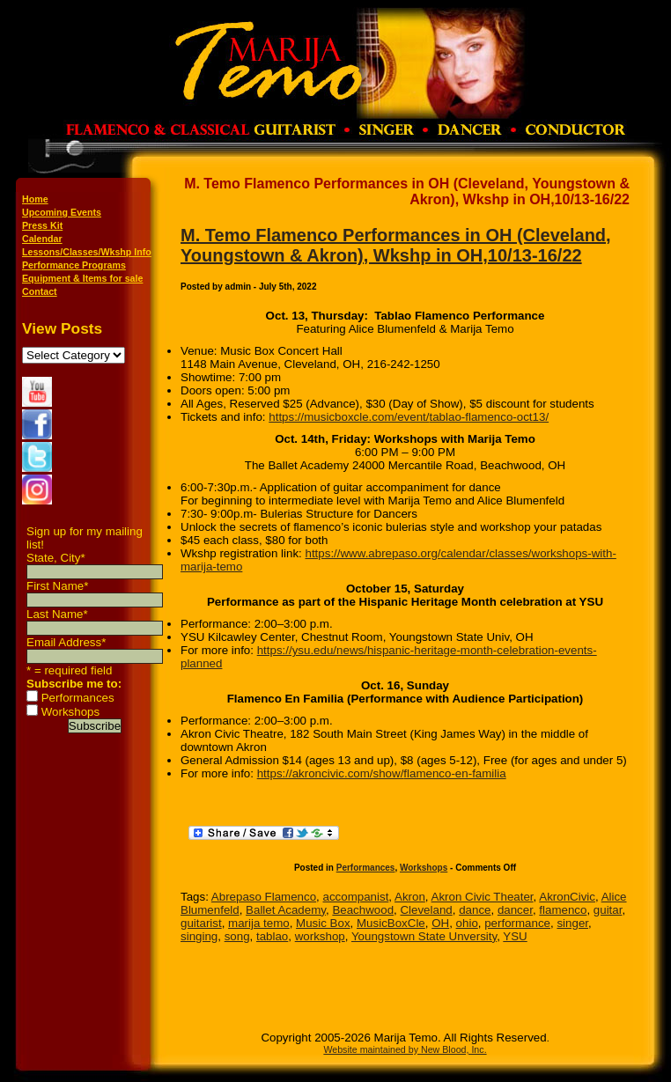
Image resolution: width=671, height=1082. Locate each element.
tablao (272, 936)
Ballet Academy (286, 909)
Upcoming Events (61, 212)
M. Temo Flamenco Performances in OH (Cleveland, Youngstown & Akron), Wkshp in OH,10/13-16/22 (396, 245)
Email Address (66, 642)
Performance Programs (74, 265)
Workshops (70, 711)
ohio (467, 923)
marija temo (259, 923)
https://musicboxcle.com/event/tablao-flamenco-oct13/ (409, 416)
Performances (77, 697)
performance (517, 923)
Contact (39, 291)
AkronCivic (567, 896)
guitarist (201, 923)
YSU (515, 936)
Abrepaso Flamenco (263, 896)
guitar (608, 909)
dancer (515, 909)
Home (35, 199)
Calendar (42, 238)
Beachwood (363, 909)
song (237, 936)
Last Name (57, 614)
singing (199, 936)
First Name (57, 586)
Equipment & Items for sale (82, 278)
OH (440, 923)
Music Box (323, 923)
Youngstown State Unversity (424, 936)
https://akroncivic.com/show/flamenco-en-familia (381, 773)
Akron (409, 896)
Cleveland (426, 909)
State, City (55, 557)
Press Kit (42, 225)
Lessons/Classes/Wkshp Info (86, 252)
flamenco (562, 909)
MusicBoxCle (391, 923)
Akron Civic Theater (482, 896)
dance (474, 909)
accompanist (356, 896)
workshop (320, 936)
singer (572, 923)
